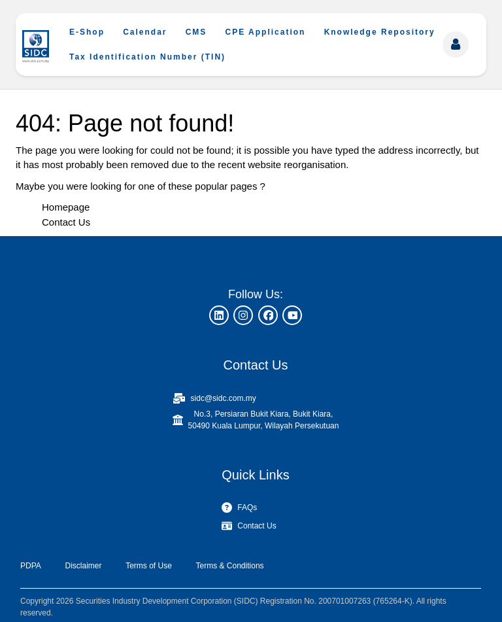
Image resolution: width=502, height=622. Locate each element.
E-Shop (87, 32)
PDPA (30, 565)
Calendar (145, 32)
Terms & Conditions (230, 565)
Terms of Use (149, 565)
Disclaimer (83, 565)
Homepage (66, 207)
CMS (196, 32)
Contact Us (66, 222)
